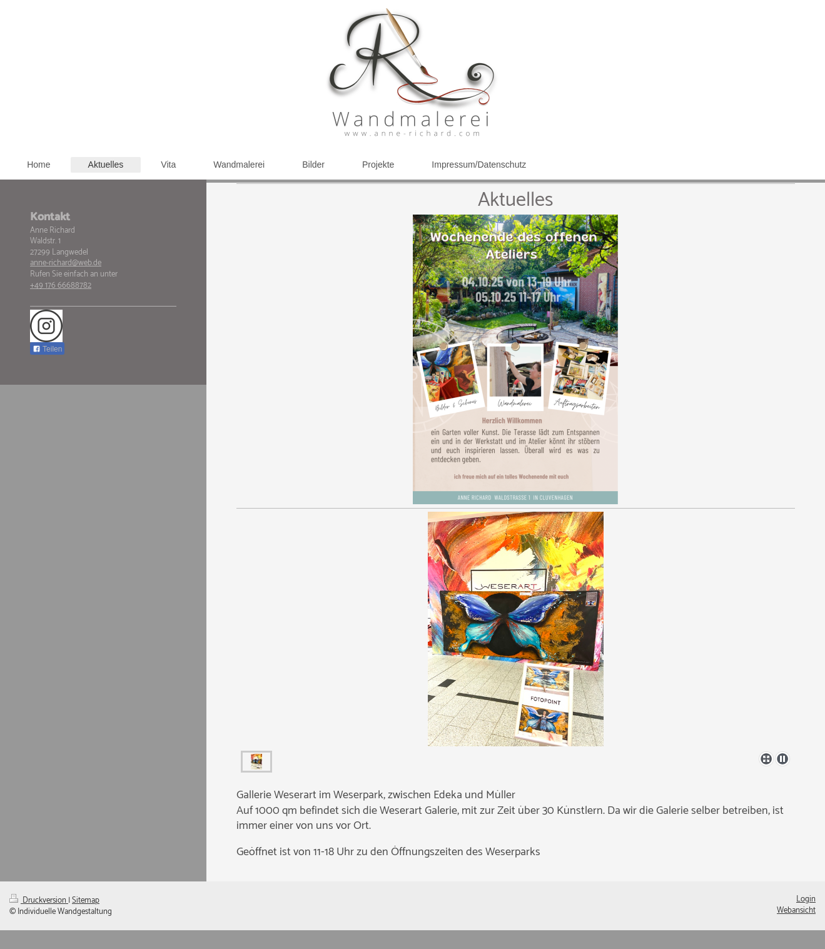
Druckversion (38, 900)
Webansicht (796, 910)
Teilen (47, 349)
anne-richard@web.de (65, 263)
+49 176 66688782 (60, 285)
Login (806, 899)
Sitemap (85, 900)
